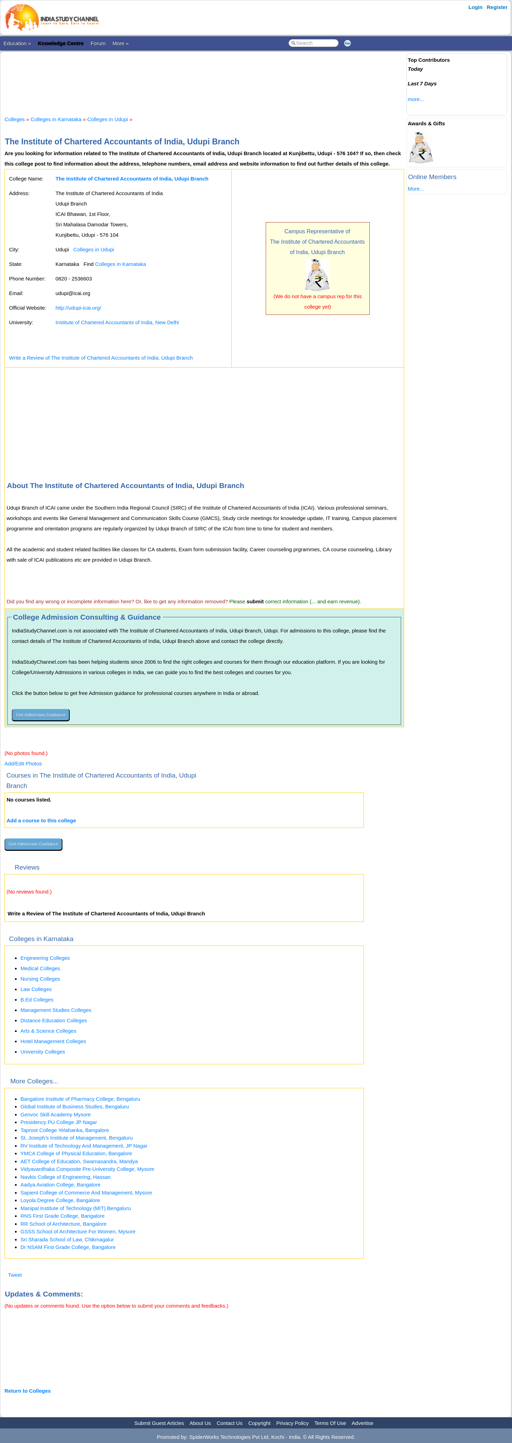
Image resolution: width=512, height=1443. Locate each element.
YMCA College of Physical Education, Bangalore (76, 1153)
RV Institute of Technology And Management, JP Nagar (83, 1146)
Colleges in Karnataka (56, 119)
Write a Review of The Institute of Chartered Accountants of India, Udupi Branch (101, 358)
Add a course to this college (41, 820)
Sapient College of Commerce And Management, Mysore (86, 1192)
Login (475, 7)
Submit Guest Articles (159, 1423)
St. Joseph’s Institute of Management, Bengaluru (76, 1138)
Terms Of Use (330, 1423)
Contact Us (229, 1423)
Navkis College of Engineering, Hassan (65, 1177)
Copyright (259, 1423)
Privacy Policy (292, 1423)
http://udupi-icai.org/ (78, 308)
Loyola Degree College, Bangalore (60, 1200)
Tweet (15, 1275)
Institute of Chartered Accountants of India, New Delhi (117, 322)
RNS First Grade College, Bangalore (62, 1216)
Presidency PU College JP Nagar (58, 1122)
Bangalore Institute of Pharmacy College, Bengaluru (80, 1099)
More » (120, 43)
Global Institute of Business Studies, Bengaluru (74, 1106)
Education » (17, 43)
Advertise (363, 1423)
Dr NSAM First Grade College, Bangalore (68, 1247)
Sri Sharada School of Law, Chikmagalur (67, 1239)
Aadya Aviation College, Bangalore (60, 1185)
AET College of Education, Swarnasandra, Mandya (79, 1161)
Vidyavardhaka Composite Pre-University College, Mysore (87, 1169)
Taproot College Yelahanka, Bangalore (64, 1130)
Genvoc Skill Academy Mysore (55, 1114)
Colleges (15, 119)
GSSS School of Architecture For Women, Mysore (78, 1231)
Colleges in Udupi (107, 119)
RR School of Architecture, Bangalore (63, 1224)
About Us (200, 1423)
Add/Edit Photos (23, 763)
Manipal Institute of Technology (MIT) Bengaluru (75, 1208)
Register (497, 7)
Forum (98, 43)
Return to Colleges (28, 1391)
